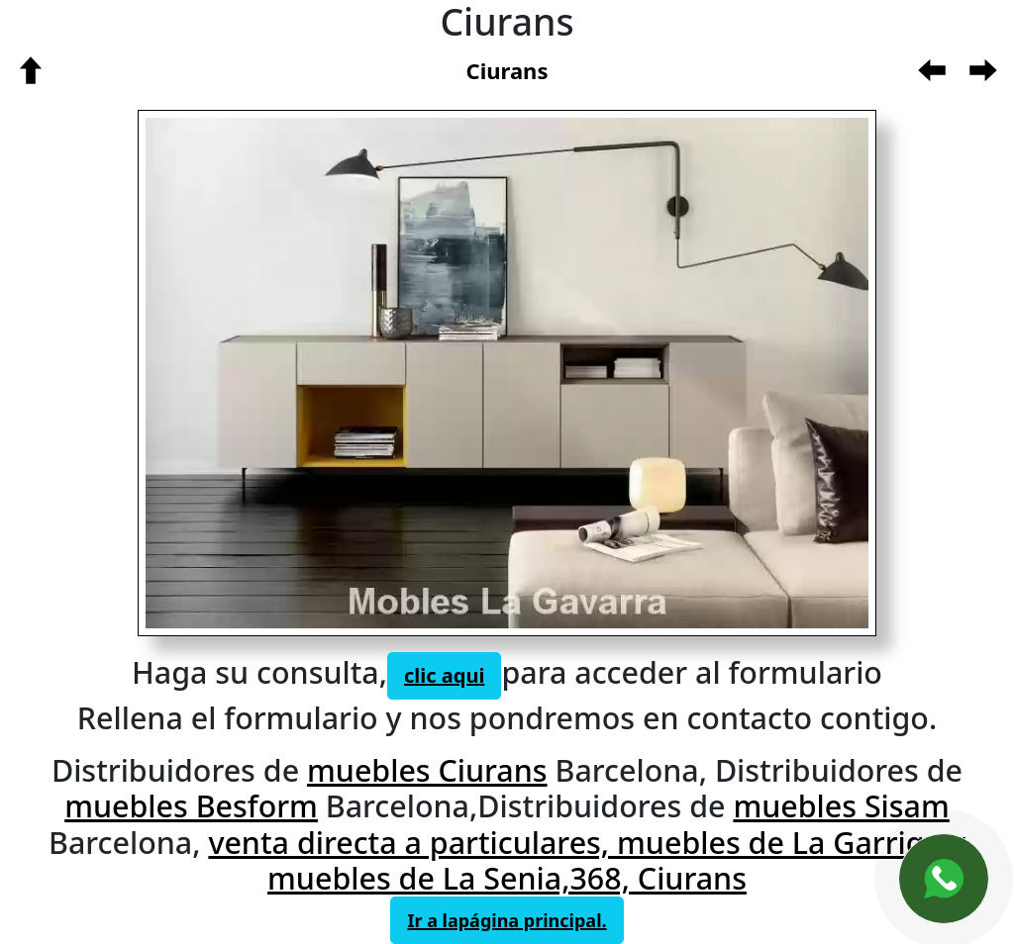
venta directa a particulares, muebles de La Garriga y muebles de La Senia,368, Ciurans (586, 860)
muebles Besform (191, 805)
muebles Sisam (841, 805)
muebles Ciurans (427, 770)
